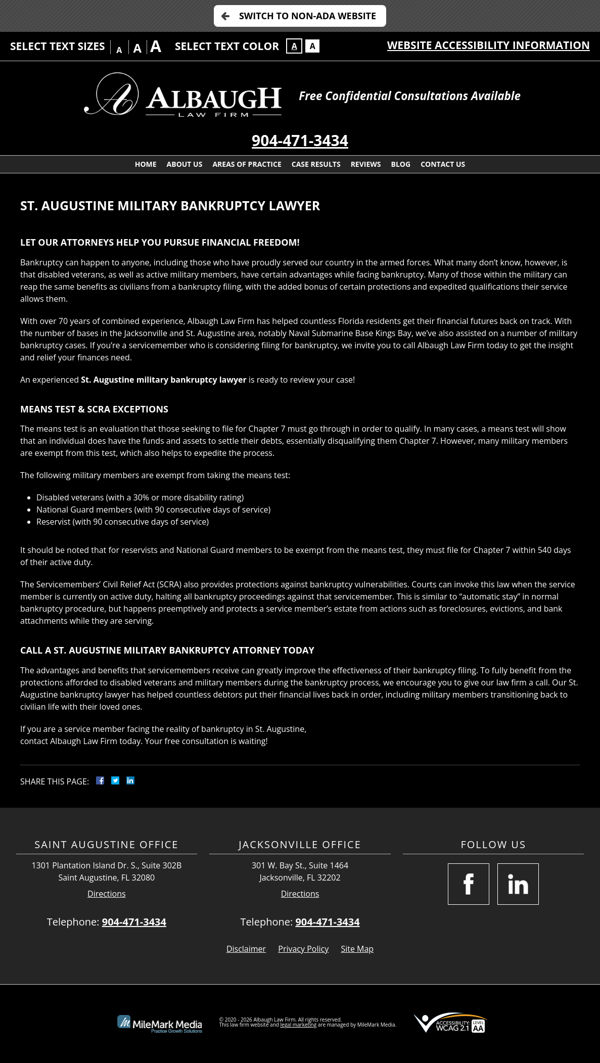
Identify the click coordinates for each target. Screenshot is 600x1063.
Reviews (366, 164)
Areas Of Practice (246, 164)
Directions (106, 894)
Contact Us (443, 164)
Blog (401, 164)
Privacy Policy (303, 948)
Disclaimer (246, 948)
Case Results (316, 164)
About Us (185, 164)
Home (146, 164)
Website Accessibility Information (488, 45)
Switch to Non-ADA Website (307, 16)
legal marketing (299, 1024)
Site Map (357, 948)
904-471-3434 (300, 140)
